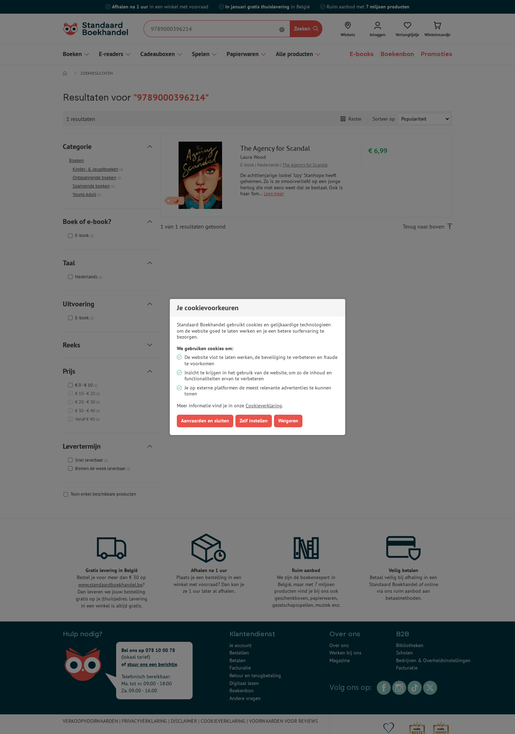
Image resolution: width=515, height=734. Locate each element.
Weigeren (288, 420)
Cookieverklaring (264, 405)
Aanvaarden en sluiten (205, 420)
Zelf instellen (254, 420)
